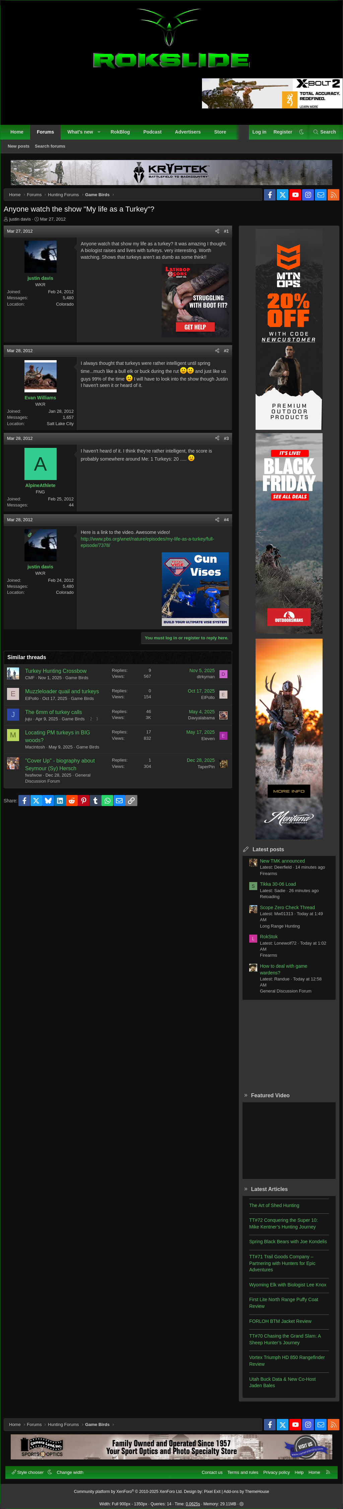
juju (33, 737)
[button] (102, 135)
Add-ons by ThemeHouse (246, 1488)
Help (295, 1469)
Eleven (203, 763)
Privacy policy (273, 1469)
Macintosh (40, 772)
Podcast (156, 135)
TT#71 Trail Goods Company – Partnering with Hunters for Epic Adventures (277, 1268)
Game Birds (81, 689)
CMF (35, 689)
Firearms (263, 878)
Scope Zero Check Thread (282, 912)
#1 (221, 236)
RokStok (264, 941)
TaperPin (201, 797)
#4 (221, 531)
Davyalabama (196, 736)
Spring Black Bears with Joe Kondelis (283, 1246)
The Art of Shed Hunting (269, 1210)
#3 (221, 449)
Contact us (208, 1469)
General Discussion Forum (280, 996)
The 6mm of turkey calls (58, 731)
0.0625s (193, 1500)
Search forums (53, 149)
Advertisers (191, 135)
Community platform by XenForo (128, 1488)
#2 (221, 362)
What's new (83, 135)
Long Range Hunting (275, 931)
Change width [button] (73, 1469)
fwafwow (38, 806)
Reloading (265, 901)
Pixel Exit (212, 1488)
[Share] (212, 236)
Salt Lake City (65, 435)
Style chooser (31, 1469)
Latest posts (263, 854)
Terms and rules (239, 1469)
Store (223, 135)
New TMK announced (277, 866)
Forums (48, 135)
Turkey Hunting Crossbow (60, 682)
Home (20, 135)
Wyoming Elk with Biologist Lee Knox (282, 1289)
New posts (22, 149)
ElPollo (37, 717)
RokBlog (123, 135)
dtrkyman (201, 688)
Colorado (70, 309)
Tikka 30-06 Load (273, 889)
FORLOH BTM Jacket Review (275, 1326)
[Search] (321, 135)
